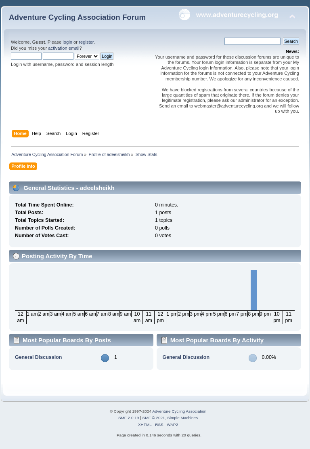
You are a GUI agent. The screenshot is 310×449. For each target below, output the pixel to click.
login (67, 42)
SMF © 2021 (153, 417)
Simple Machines (182, 417)
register (86, 42)
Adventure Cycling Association (179, 411)
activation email (63, 48)
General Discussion (38, 357)
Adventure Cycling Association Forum (77, 17)
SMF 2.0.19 (128, 417)
